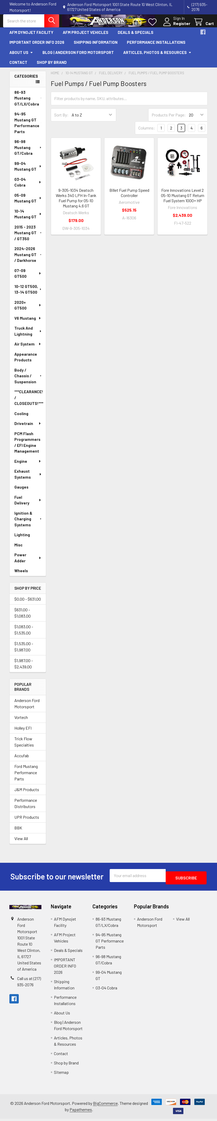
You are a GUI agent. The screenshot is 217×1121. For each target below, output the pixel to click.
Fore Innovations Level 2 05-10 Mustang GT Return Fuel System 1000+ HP (182, 200)
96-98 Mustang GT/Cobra (28, 152)
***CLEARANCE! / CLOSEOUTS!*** (28, 402)
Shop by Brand (52, 67)
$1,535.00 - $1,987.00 (23, 651)
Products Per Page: (169, 119)
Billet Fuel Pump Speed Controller (129, 197)
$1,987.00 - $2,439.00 (23, 668)
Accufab (21, 760)
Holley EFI (23, 732)
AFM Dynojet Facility (31, 37)
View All (21, 843)
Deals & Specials (135, 37)
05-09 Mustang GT (28, 203)
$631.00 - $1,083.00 (22, 617)
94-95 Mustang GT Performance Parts (28, 127)
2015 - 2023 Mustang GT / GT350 (28, 237)
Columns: (146, 132)
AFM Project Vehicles (85, 37)
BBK (18, 832)
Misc (18, 549)
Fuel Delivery (28, 505)
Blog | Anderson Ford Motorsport (78, 57)
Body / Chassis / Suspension (28, 380)
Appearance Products (25, 361)
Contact (18, 67)
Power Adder (28, 562)
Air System (27, 348)
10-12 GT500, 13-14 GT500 (28, 294)
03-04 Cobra (28, 187)
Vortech (21, 721)
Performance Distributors (25, 808)
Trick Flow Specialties (24, 746)
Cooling (21, 418)
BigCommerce (105, 1105)
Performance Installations (156, 47)
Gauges (21, 491)
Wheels (21, 575)
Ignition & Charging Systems (28, 523)
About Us (21, 57)
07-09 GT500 (28, 278)
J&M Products (26, 794)
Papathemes (81, 1111)
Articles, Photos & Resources (157, 57)
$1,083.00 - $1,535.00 (23, 634)
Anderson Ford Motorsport (27, 708)
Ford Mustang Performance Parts (26, 777)
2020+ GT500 (28, 310)
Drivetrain (27, 428)
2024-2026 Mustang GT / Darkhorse (28, 259)
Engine (27, 466)
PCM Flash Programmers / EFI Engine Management (27, 447)
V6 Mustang (27, 323)
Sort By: (61, 119)
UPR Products (26, 821)
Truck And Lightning (28, 335)
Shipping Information (95, 47)
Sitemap (61, 1074)
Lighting (22, 539)
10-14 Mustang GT (28, 218)
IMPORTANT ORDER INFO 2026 (36, 47)
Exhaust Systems (28, 478)
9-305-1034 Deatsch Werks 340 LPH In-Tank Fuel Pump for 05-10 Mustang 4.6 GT (76, 202)
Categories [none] (26, 80)
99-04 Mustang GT (28, 171)
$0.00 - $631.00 (27, 603)
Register (175, 26)
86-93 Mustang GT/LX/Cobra (28, 103)
